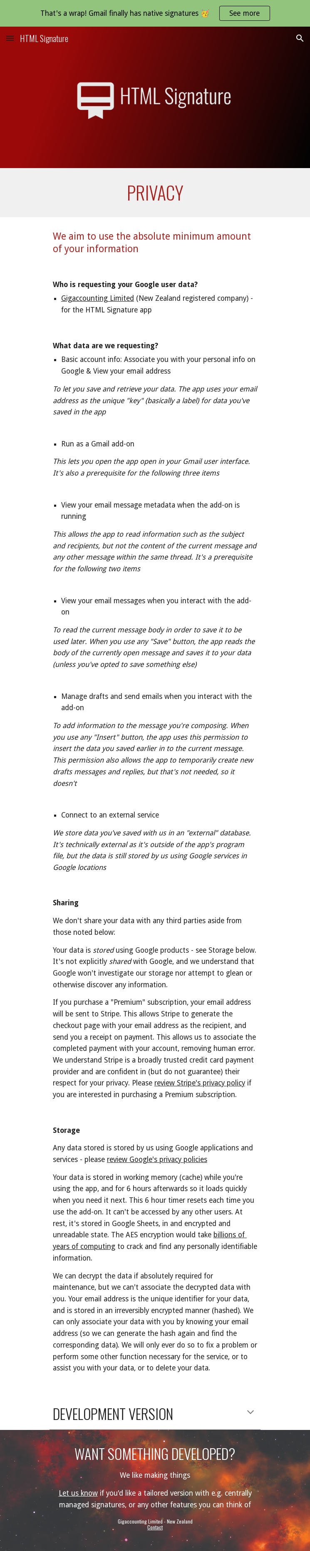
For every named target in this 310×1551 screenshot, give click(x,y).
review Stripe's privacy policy (199, 1083)
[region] (155, 13)
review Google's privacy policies (157, 1159)
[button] (10, 38)
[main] (155, 192)
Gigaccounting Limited (97, 298)
